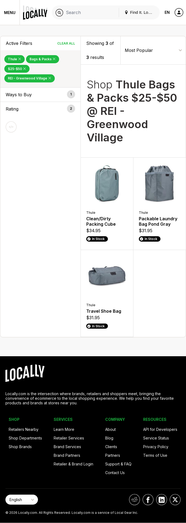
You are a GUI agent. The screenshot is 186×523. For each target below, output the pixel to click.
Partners (112, 455)
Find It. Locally (140, 12)
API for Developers (160, 429)
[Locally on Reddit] (134, 499)
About (110, 429)
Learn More (64, 429)
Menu (9, 12)
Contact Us (115, 472)
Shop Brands (20, 446)
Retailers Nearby (24, 429)
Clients (111, 446)
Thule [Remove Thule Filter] (14, 59)
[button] (40, 95)
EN (167, 12)
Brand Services (67, 446)
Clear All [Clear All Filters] (66, 43)
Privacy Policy (155, 446)
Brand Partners (67, 455)
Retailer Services (69, 438)
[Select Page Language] (21, 500)
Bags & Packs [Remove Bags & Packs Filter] (43, 59)
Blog (109, 438)
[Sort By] (153, 50)
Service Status (156, 438)
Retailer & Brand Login (73, 464)
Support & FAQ (118, 464)
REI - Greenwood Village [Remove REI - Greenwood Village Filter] (29, 78)
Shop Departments (25, 438)
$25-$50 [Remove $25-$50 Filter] (17, 69)
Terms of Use (155, 455)
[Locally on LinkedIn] (161, 499)
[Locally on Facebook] (148, 499)
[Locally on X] (175, 499)
